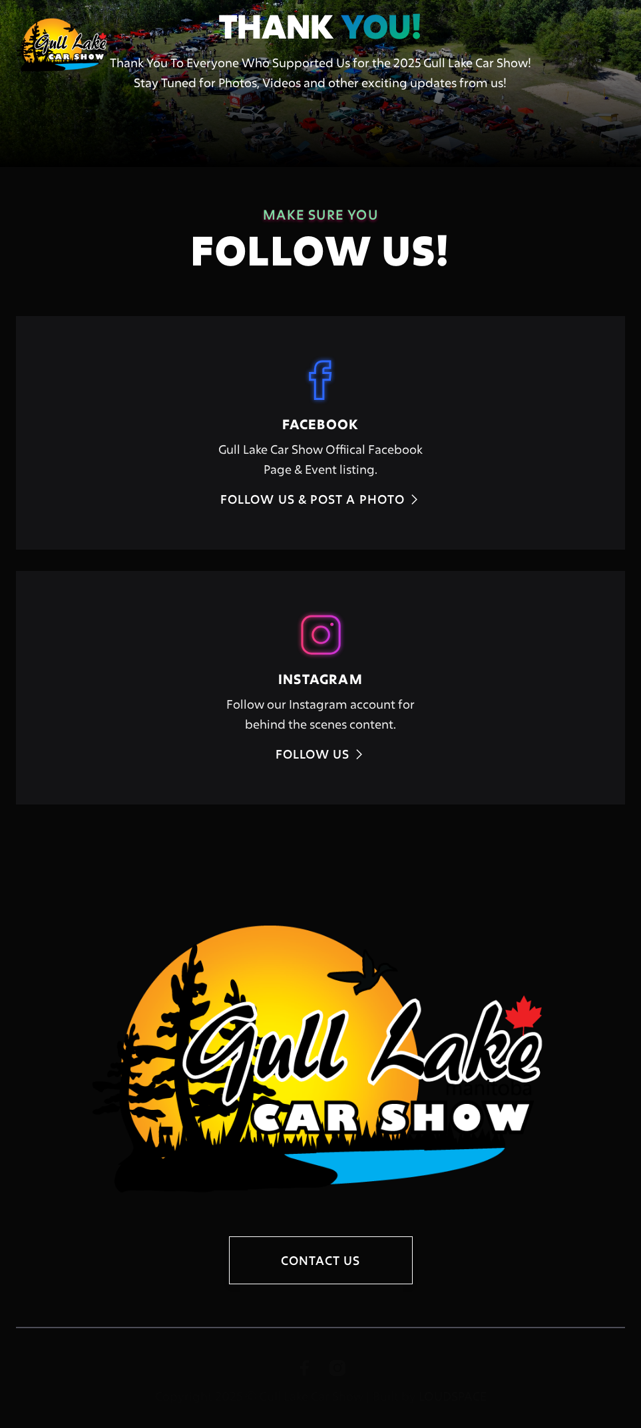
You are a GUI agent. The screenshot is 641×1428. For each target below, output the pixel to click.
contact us (321, 1260)
